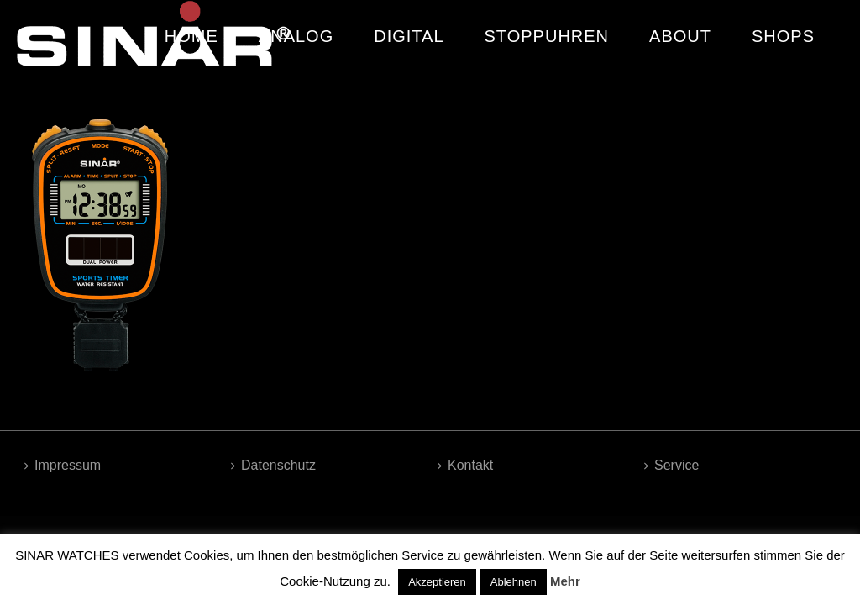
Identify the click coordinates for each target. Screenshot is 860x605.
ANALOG (296, 36)
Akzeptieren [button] (437, 582)
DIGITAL (408, 36)
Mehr (565, 581)
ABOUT (680, 36)
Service (671, 465)
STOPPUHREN (547, 36)
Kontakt (465, 465)
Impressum (62, 465)
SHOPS (783, 36)
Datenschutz (273, 465)
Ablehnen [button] (513, 582)
